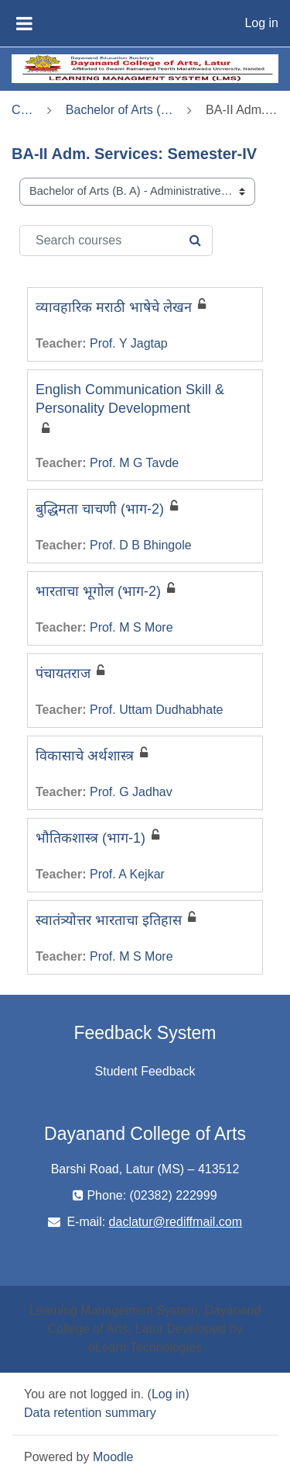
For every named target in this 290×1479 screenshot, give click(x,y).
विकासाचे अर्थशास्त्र (85, 756)
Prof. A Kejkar (127, 874)
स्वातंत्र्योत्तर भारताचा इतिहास (109, 920)
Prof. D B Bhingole (141, 545)
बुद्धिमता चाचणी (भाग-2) (100, 509)
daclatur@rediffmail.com (175, 1221)
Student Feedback (145, 1071)
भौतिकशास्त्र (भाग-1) (90, 838)
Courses (22, 109)
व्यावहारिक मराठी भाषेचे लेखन (114, 307)
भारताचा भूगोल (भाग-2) (98, 591)
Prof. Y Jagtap (129, 343)
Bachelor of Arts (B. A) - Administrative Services (119, 109)
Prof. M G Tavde (134, 462)
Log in (261, 22)
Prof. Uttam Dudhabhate (156, 709)
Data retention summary (90, 1412)
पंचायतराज (63, 673)
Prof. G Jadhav (131, 791)
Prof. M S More (131, 627)
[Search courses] (116, 240)
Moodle (113, 1456)
